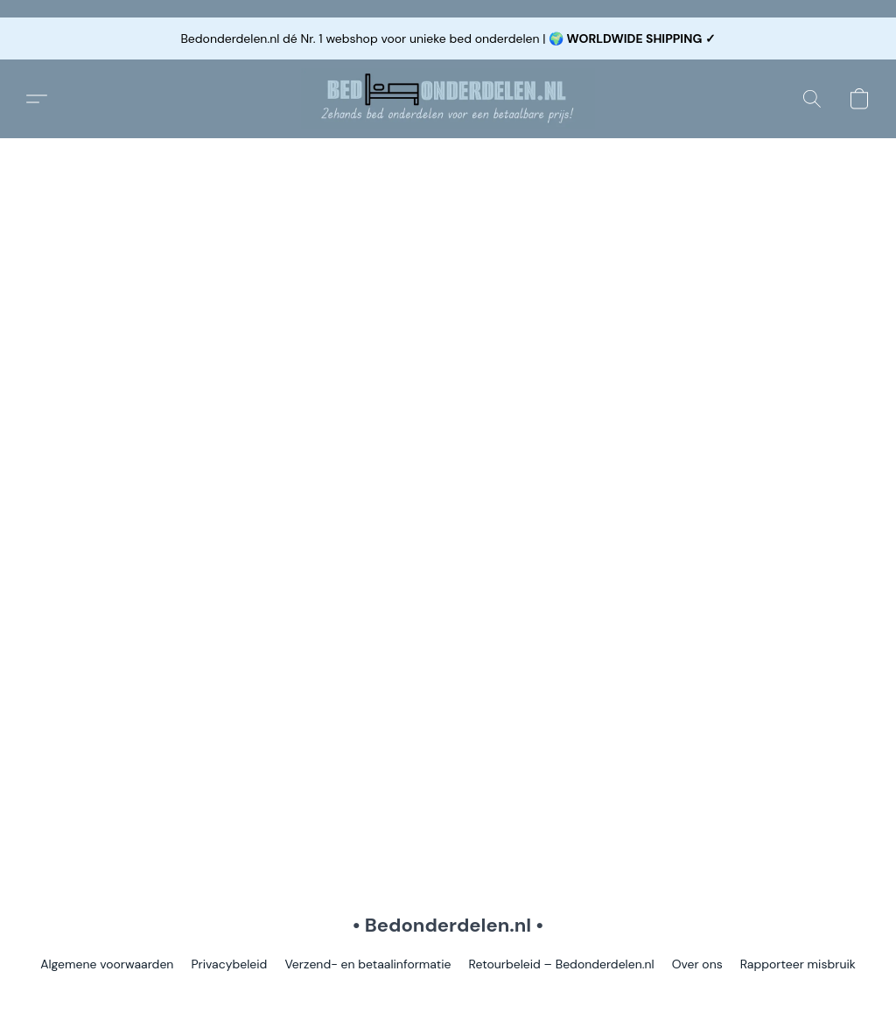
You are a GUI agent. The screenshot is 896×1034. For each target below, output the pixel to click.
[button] (448, 98)
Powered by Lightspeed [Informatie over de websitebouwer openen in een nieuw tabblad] (448, 995)
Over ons (697, 964)
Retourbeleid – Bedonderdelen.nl (561, 964)
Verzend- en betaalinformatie (367, 964)
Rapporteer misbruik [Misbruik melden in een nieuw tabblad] (798, 964)
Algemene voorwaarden (106, 964)
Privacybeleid (229, 964)
